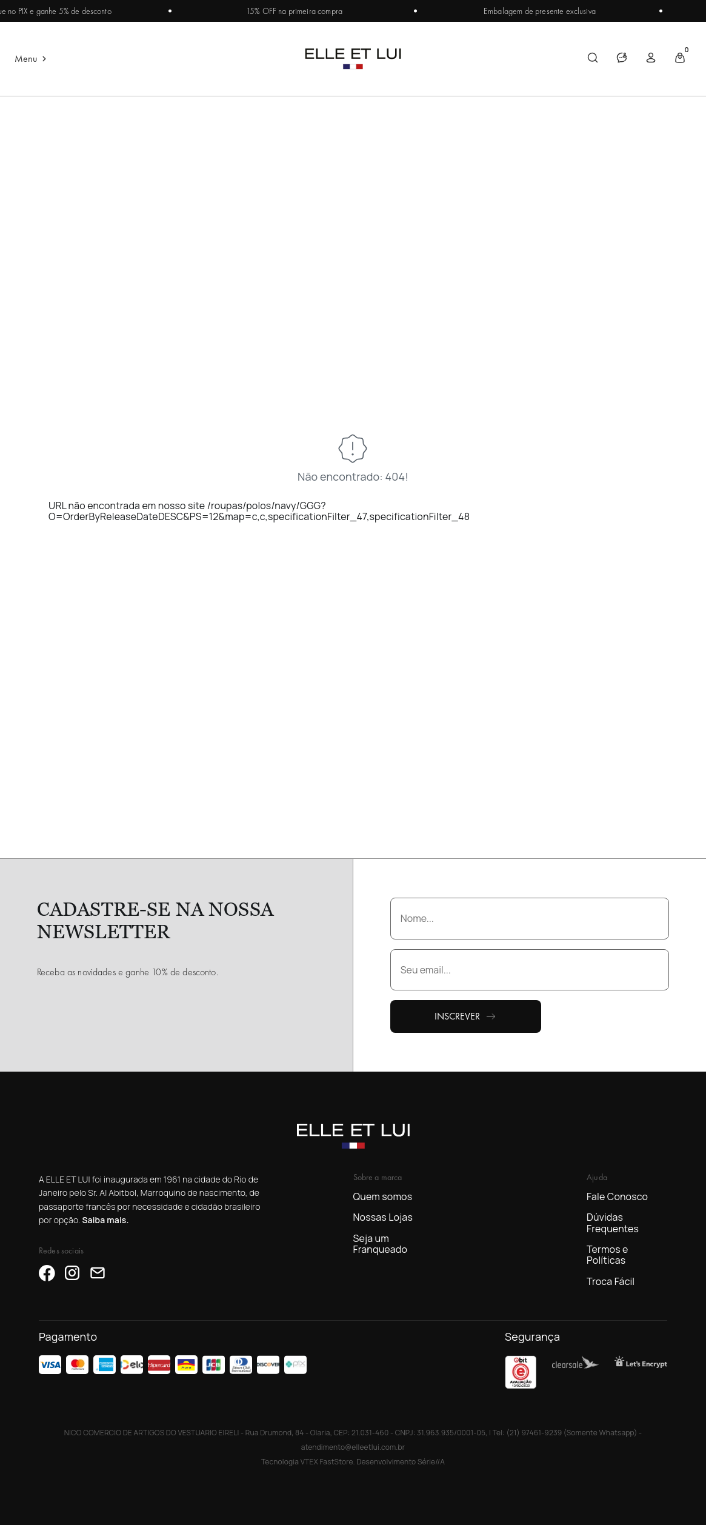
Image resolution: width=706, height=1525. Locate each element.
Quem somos (383, 1196)
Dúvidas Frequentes (613, 1223)
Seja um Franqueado (380, 1244)
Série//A (431, 1462)
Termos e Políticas (607, 1255)
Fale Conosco (617, 1196)
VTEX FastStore (327, 1462)
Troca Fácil (610, 1281)
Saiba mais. (105, 1220)
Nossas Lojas (383, 1217)
